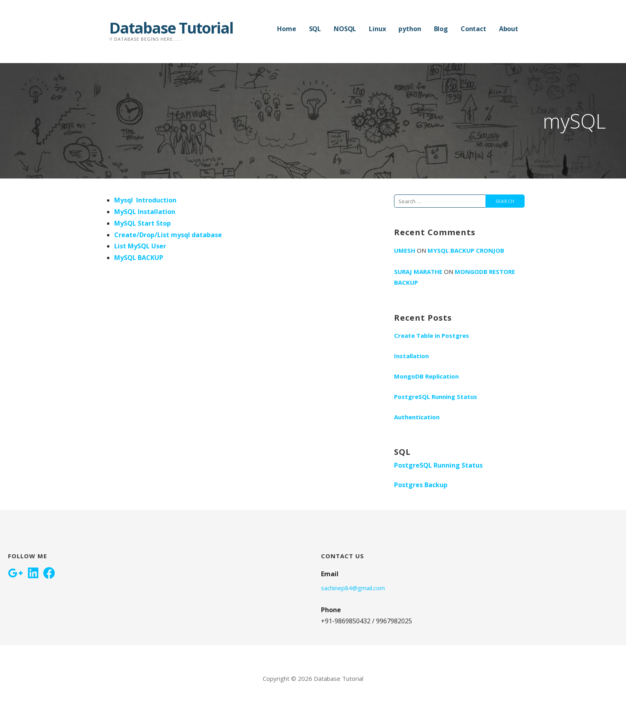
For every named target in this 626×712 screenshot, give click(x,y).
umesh (404, 250)
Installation (411, 356)
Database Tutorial (171, 27)
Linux (377, 28)
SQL (315, 28)
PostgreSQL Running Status (435, 397)
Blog (441, 28)
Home (286, 28)
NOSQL (345, 28)
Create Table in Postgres (431, 335)
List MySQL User (140, 246)
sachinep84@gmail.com (353, 588)
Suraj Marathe (418, 272)
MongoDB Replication (426, 376)
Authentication (417, 417)
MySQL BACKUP (138, 257)
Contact (473, 28)
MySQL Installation (144, 211)
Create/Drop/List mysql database (168, 234)
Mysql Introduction (145, 200)
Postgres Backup (421, 484)
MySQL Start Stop (142, 223)
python (409, 28)
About (508, 28)
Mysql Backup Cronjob (466, 250)
